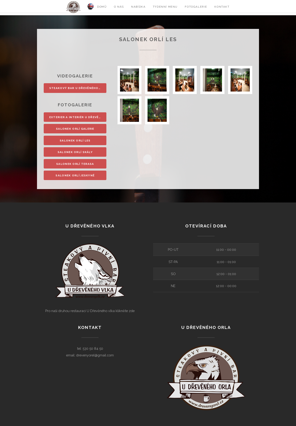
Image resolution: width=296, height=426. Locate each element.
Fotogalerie (196, 6)
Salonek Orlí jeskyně (75, 175)
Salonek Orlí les (75, 140)
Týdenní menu (165, 6)
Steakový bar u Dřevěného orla (78, 88)
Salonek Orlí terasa (75, 163)
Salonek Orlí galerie (75, 128)
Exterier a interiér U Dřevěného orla (78, 117)
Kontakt (221, 6)
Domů (102, 6)
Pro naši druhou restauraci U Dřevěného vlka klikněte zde (90, 311)
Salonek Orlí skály (75, 152)
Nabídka (138, 6)
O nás (119, 6)
